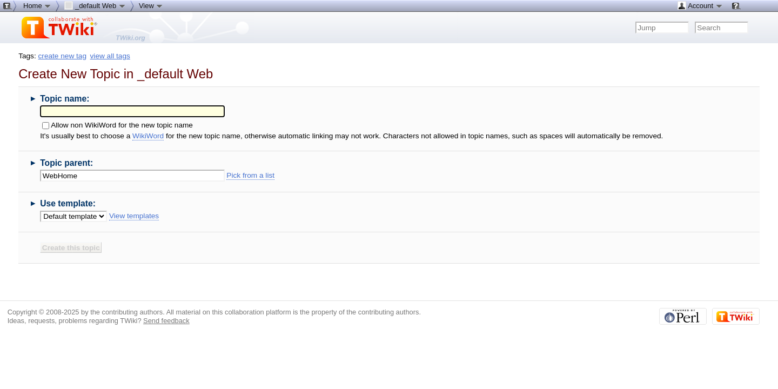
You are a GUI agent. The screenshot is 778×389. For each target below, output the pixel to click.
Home (37, 5)
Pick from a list (250, 175)
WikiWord (148, 136)
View (151, 5)
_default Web (95, 5)
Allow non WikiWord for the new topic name (122, 125)
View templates (134, 216)
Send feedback (166, 321)
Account (700, 5)
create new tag (62, 56)
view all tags (110, 56)
